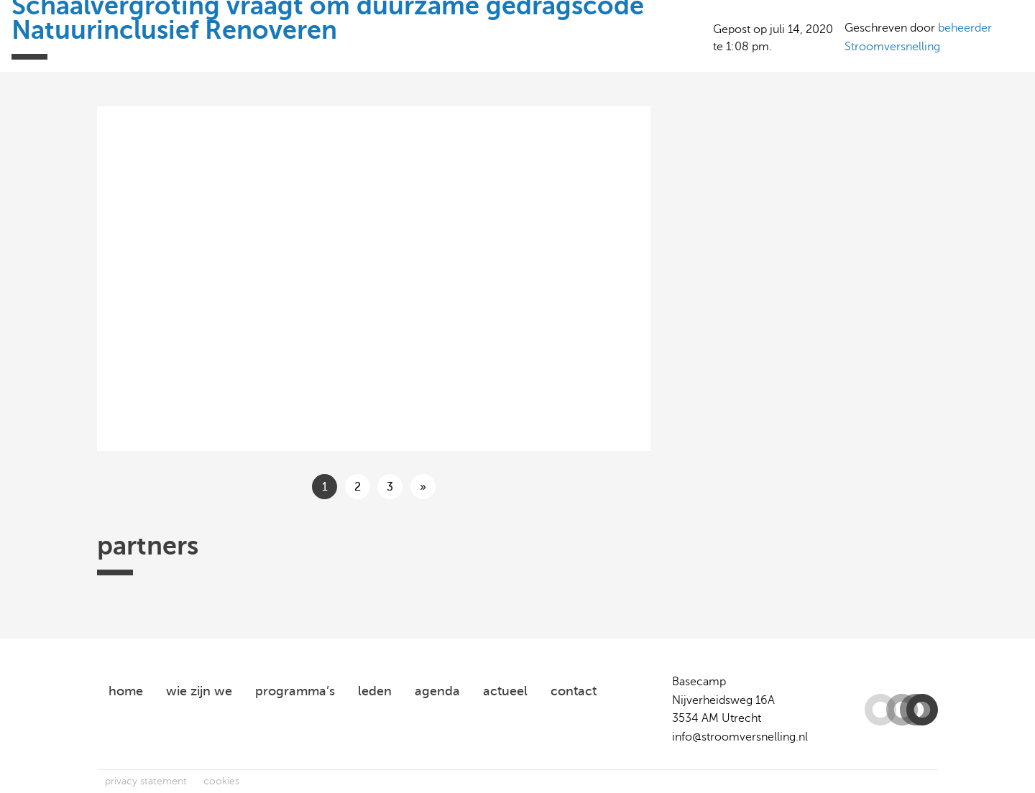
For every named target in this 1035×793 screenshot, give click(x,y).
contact (574, 691)
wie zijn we (199, 691)
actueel (505, 691)
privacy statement (146, 781)
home (126, 691)
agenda (437, 691)
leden (375, 691)
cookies (221, 781)
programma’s (295, 691)
